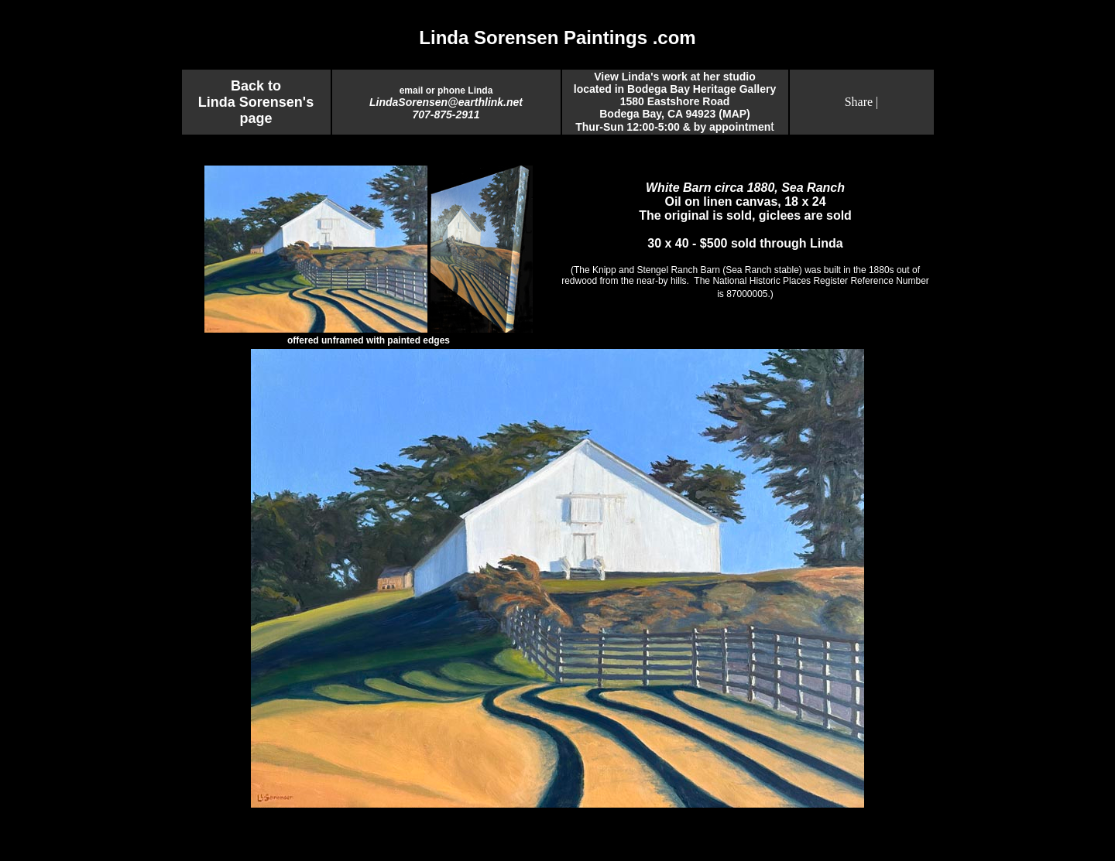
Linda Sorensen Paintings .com (557, 37)
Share (859, 101)
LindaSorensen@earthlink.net (446, 102)
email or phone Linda (446, 90)
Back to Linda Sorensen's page (256, 102)
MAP (734, 114)
